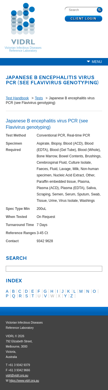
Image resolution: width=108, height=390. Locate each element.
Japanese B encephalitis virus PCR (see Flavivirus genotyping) (52, 80)
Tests (39, 98)
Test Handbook (17, 98)
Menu (97, 62)
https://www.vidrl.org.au (24, 380)
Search (16, 258)
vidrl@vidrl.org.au (17, 375)
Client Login (84, 18)
